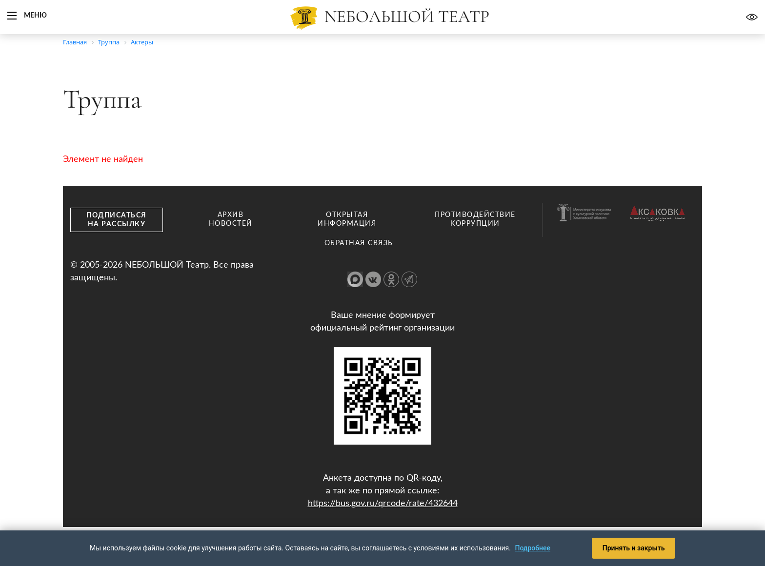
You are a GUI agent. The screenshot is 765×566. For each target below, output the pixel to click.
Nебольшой (406, 16)
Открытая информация (347, 219)
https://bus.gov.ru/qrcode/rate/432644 (383, 503)
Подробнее (532, 547)
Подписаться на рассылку (116, 220)
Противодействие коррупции (475, 219)
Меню (35, 15)
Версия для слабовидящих (752, 17)
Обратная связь (358, 243)
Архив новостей (231, 219)
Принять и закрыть (632, 547)
